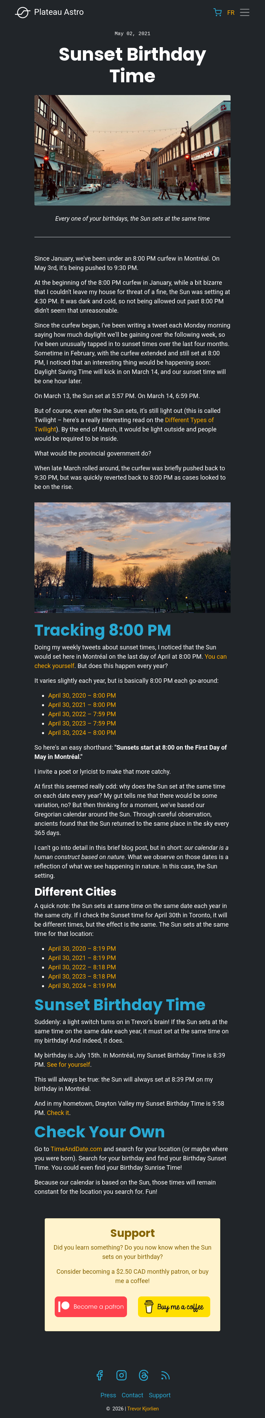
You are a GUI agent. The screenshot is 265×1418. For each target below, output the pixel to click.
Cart (217, 12)
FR (230, 12)
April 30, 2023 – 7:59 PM (82, 723)
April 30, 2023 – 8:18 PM (82, 976)
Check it (58, 1112)
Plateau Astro (49, 13)
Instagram (121, 1375)
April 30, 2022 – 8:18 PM (82, 967)
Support (160, 1395)
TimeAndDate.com (76, 1149)
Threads (143, 1375)
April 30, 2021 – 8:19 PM (82, 957)
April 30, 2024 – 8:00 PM (82, 732)
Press (108, 1395)
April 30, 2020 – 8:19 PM (82, 948)
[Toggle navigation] (244, 12)
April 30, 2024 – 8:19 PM (82, 985)
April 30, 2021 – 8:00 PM (82, 704)
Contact (132, 1395)
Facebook (99, 1375)
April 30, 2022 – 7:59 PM (82, 714)
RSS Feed (165, 1375)
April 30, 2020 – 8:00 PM (82, 695)
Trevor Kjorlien (143, 1409)
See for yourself (68, 1064)
